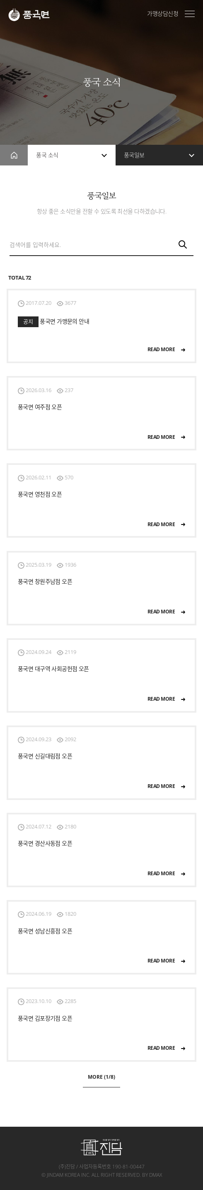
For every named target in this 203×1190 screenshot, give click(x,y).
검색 (183, 245)
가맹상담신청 (162, 14)
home (14, 155)
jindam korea (63, 1174)
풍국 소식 (47, 155)
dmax (155, 1174)
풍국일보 (134, 155)
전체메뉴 (190, 14)
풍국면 (29, 14)
